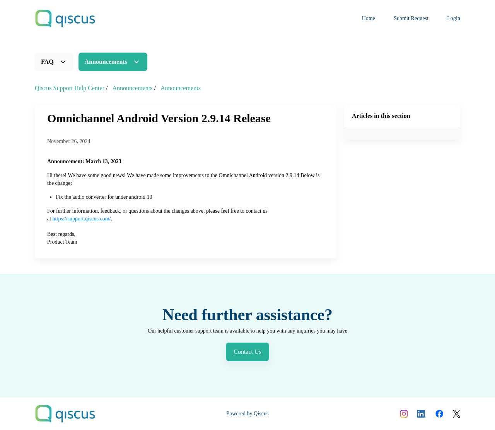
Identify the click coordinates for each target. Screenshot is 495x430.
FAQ (47, 61)
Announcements (106, 61)
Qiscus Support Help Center (69, 88)
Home (369, 18)
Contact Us (247, 351)
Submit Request (411, 18)
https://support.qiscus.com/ (82, 219)
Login (453, 18)
